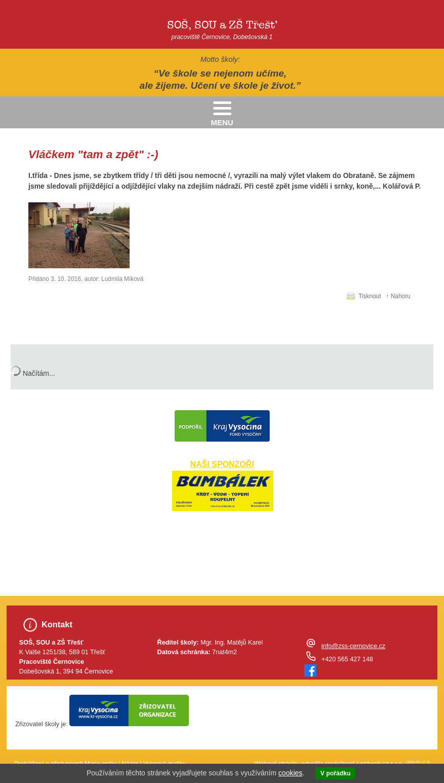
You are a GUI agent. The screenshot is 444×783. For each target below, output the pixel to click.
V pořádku (335, 773)
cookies (290, 773)
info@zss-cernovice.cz (353, 646)
